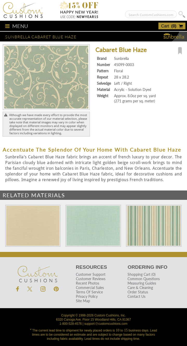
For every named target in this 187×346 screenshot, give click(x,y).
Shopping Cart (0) (142, 274)
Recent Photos (87, 283)
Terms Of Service (89, 292)
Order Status (138, 292)
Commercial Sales (90, 287)
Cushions (37, 271)
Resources (91, 267)
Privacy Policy (87, 296)
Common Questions (144, 279)
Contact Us (136, 296)
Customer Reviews (90, 279)
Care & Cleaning (140, 287)
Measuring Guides (142, 283)
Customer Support (90, 274)
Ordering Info (147, 267)
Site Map (83, 301)
